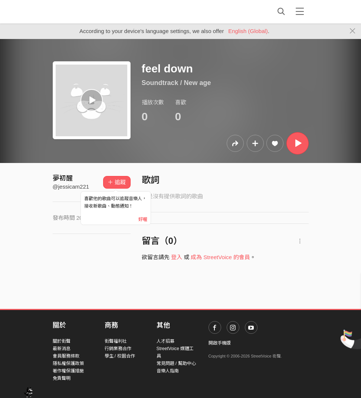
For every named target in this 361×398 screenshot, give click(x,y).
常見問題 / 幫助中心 (176, 363)
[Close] (352, 31)
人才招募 (165, 341)
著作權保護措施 (68, 370)
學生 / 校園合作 (120, 356)
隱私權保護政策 (68, 363)
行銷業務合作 (118, 348)
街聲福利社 (116, 341)
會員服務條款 (66, 356)
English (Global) (248, 31)
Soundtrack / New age (176, 83)
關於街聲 (61, 341)
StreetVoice (83, 11)
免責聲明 (61, 378)
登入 (176, 257)
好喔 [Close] (142, 219)
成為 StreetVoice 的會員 (220, 257)
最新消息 (61, 348)
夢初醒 (63, 178)
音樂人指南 (168, 370)
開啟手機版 (220, 343)
